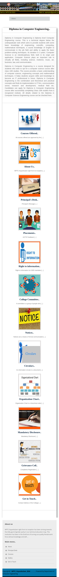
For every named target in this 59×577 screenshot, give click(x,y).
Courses (10, 554)
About (10, 547)
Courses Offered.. (29, 133)
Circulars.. (29, 366)
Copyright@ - (16, 571)
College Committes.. (30, 299)
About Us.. (29, 166)
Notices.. (29, 332)
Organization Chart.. (29, 399)
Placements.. (29, 233)
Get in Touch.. (29, 498)
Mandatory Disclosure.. (29, 432)
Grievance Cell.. (29, 465)
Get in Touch (12, 562)
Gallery (10, 558)
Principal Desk (12, 550)
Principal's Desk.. (29, 199)
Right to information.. (29, 266)
